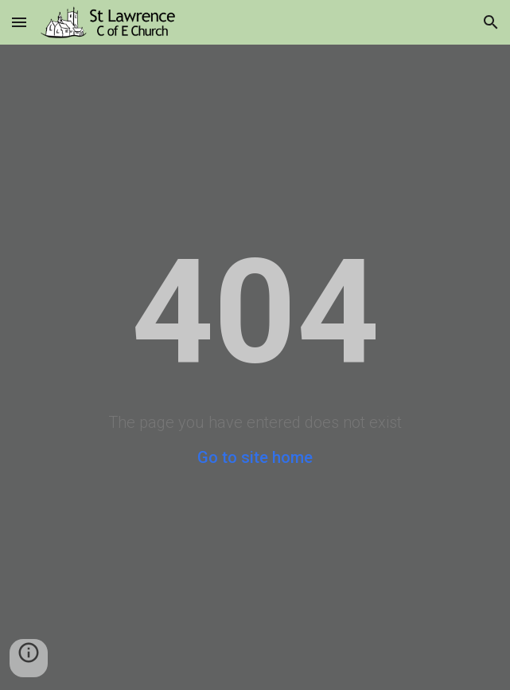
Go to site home (255, 457)
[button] (19, 22)
